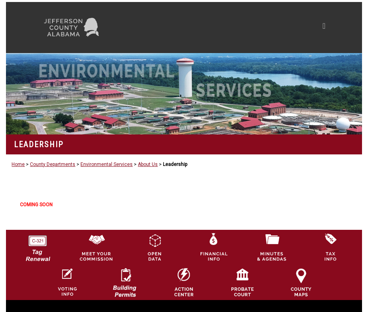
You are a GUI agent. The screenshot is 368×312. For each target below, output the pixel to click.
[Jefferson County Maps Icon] (301, 282)
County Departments (52, 164)
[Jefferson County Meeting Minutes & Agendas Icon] (271, 247)
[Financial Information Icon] (213, 247)
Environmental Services (106, 164)
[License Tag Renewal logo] (37, 245)
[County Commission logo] (96, 247)
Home (18, 164)
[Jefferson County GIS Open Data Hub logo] (154, 247)
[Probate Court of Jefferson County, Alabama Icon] (242, 282)
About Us (148, 164)
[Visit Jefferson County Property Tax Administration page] (330, 247)
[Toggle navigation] (248, 27)
